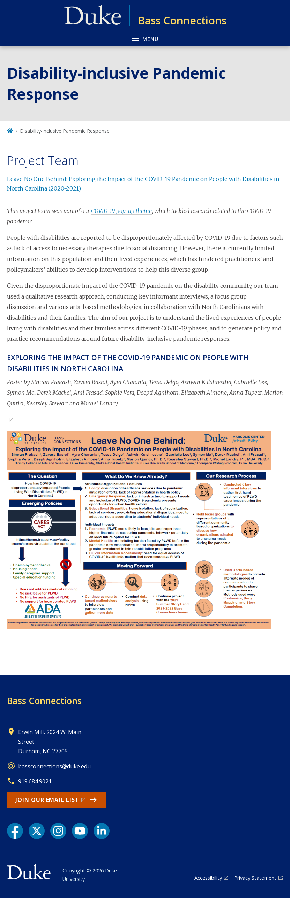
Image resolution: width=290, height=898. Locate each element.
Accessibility (208, 878)
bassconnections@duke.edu (54, 766)
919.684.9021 (35, 781)
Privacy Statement (255, 878)
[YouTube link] (80, 831)
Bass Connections (44, 700)
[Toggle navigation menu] (145, 38)
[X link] (37, 831)
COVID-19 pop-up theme (121, 210)
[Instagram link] (58, 831)
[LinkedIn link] (102, 831)
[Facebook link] (15, 831)
